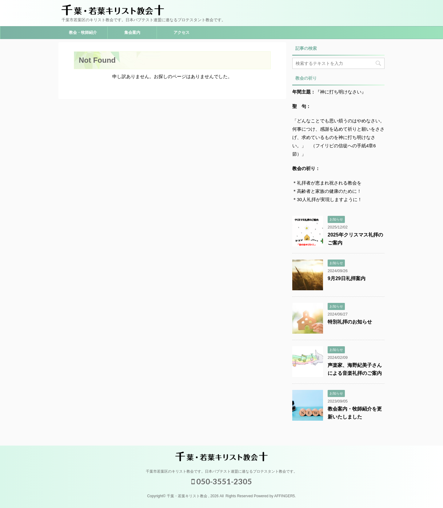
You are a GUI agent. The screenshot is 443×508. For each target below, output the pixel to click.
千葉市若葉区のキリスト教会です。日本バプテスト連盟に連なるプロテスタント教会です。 (221, 471)
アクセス (182, 32)
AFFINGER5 (284, 496)
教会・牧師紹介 (83, 32)
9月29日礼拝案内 (346, 278)
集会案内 (132, 32)
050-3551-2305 (221, 481)
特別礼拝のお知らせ (350, 321)
